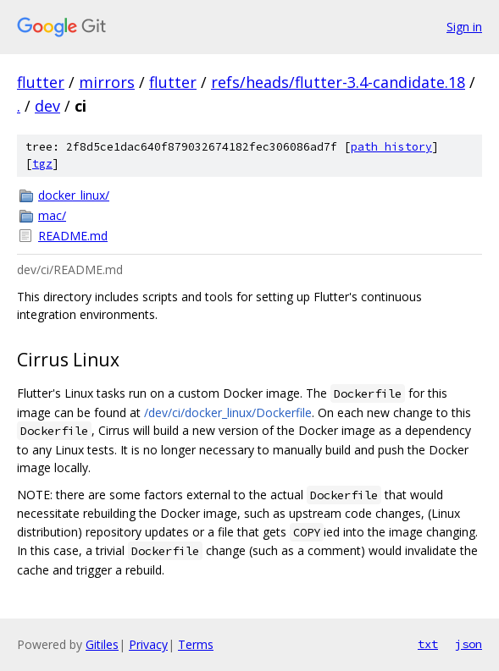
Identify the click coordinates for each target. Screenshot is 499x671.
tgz (42, 164)
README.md (73, 236)
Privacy (148, 644)
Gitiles (102, 644)
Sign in (464, 27)
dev (47, 106)
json (468, 644)
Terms (195, 644)
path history (391, 147)
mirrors (107, 82)
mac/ (52, 215)
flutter (40, 82)
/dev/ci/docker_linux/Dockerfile (228, 412)
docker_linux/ (73, 195)
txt (428, 644)
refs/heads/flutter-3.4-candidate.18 (338, 82)
